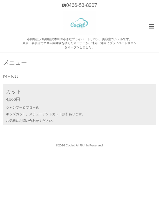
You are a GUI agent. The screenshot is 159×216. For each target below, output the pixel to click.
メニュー (15, 63)
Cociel (70, 145)
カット (13, 91)
